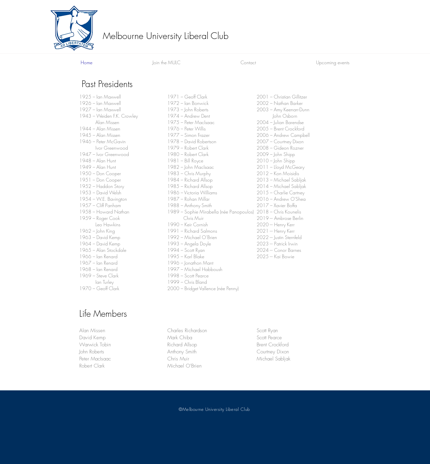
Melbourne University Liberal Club (165, 36)
